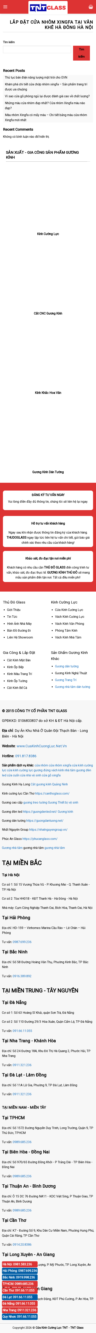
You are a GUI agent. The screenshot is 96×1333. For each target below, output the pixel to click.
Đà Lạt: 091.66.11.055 (17, 1297)
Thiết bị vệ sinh (68, 802)
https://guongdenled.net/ (40, 812)
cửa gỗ (46, 775)
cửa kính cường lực (20, 770)
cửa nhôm (41, 765)
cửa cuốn (13, 775)
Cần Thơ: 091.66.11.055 (18, 1290)
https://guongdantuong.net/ (44, 821)
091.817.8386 (25, 756)
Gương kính (65, 812)
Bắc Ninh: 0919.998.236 (19, 1277)
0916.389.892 (22, 976)
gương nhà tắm (54, 848)
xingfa (56, 775)
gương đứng (42, 770)
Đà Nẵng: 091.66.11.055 (19, 1303)
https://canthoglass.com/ (52, 793)
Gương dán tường (67, 666)
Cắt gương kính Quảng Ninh (49, 784)
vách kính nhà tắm (63, 770)
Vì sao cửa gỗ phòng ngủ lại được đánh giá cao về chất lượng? (47, 96)
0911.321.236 (22, 1065)
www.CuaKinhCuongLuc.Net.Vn (42, 746)
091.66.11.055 (22, 1031)
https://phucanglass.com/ (40, 839)
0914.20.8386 (22, 1244)
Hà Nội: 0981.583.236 (17, 1264)
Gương (52, 802)
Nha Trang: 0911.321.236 (19, 1310)
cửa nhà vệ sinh (30, 775)
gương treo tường (35, 802)
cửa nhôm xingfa (60, 765)
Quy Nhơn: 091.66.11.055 (19, 1317)
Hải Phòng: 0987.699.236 (20, 1271)
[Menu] (5, 7)
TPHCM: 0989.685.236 (18, 1284)
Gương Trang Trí (65, 680)
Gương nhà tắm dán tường (72, 687)
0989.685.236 (22, 1142)
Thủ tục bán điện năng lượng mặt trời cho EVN (36, 77)
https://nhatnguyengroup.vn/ (48, 829)
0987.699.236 (22, 942)
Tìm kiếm (9, 42)
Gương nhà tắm (12, 848)
